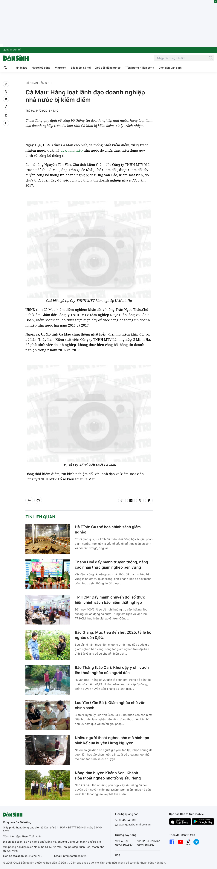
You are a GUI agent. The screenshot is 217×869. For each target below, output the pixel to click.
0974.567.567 (146, 844)
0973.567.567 (124, 844)
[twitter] (6, 92)
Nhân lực (21, 67)
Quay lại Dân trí (12, 49)
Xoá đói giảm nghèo (108, 67)
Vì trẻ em (60, 67)
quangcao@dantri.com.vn (135, 824)
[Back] (6, 123)
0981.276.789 (33, 855)
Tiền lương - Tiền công (139, 67)
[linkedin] (6, 99)
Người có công (41, 67)
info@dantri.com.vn (74, 855)
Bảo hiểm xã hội (81, 67)
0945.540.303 (128, 820)
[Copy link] (6, 107)
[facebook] (6, 84)
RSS (117, 855)
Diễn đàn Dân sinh (170, 67)
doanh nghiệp (71, 150)
